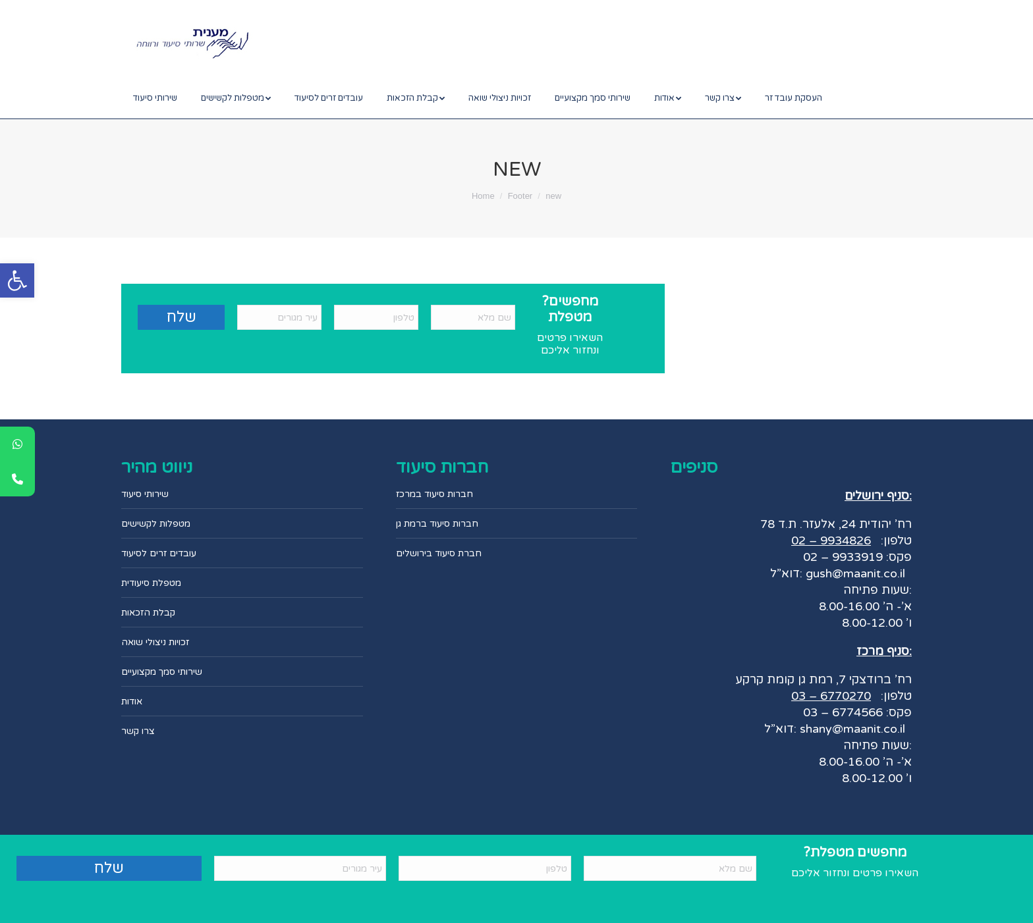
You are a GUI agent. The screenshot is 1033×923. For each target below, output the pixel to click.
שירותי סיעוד (145, 494)
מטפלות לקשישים (155, 523)
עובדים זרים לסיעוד (158, 553)
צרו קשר (138, 731)
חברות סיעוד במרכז (434, 494)
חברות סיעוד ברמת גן (437, 523)
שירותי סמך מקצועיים (161, 671)
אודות (131, 701)
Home (483, 196)
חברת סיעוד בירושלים (439, 553)
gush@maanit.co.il (853, 573)
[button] (17, 280)
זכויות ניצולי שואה (155, 642)
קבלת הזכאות (148, 612)
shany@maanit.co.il (852, 729)
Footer (520, 196)
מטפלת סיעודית (151, 583)
